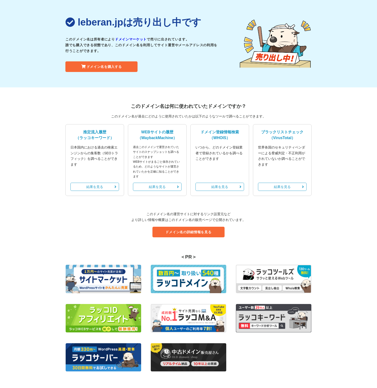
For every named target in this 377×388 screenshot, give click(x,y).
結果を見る (101, 187)
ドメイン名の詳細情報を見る (188, 232)
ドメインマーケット (131, 39)
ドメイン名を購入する (101, 67)
